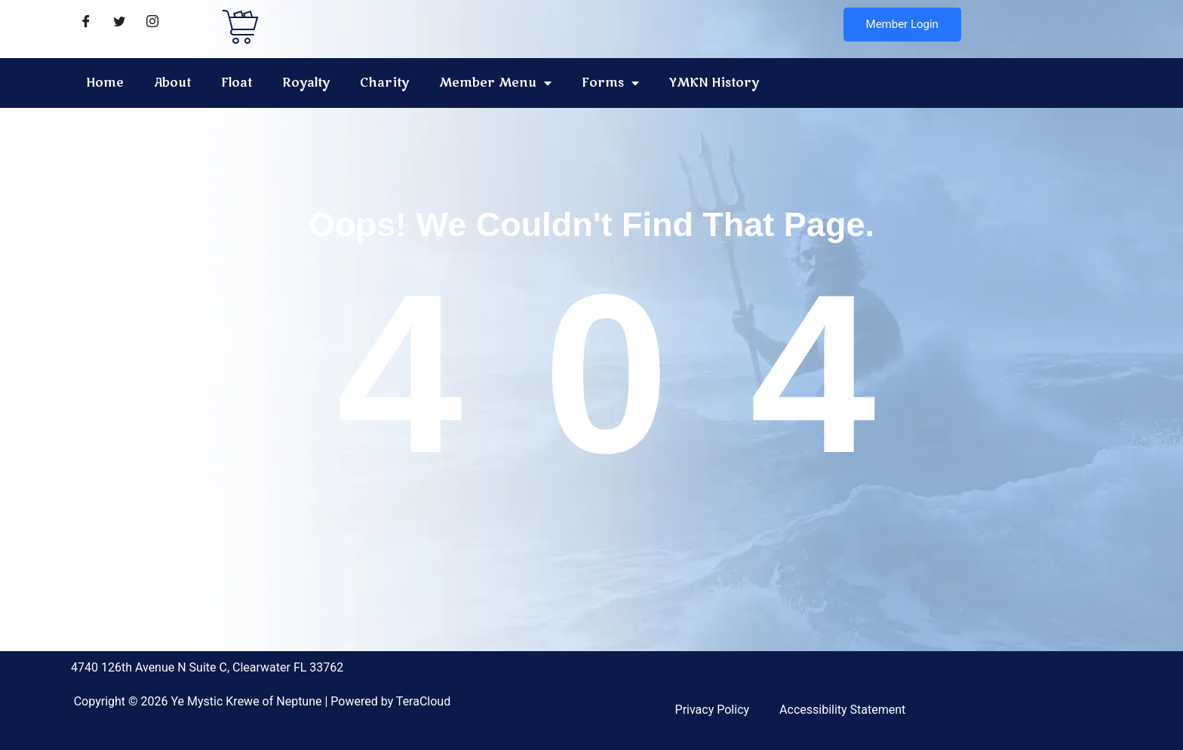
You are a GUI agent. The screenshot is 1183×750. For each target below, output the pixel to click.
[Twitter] (119, 22)
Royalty (306, 83)
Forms (610, 83)
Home (105, 83)
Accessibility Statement (842, 709)
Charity (384, 83)
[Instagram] (152, 22)
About (172, 83)
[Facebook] (86, 22)
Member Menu (495, 83)
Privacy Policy (712, 709)
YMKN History (714, 83)
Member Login (902, 24)
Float (236, 83)
